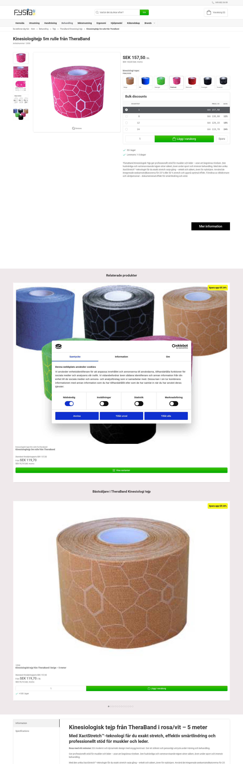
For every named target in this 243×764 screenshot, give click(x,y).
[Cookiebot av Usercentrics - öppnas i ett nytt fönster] (174, 346)
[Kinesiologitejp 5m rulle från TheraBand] (33, 298)
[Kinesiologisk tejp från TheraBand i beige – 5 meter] (33, 399)
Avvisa (77, 416)
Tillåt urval (121, 416)
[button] (149, 23)
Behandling (44, 29)
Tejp (54, 29)
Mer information (210, 227)
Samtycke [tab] (75, 356)
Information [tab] (121, 356)
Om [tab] (168, 356)
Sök (144, 12)
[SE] (24, 12)
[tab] (118, 457)
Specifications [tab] (22, 484)
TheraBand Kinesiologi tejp (71, 29)
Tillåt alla (166, 416)
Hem (33, 29)
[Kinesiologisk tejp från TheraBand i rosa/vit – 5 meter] (209, 399)
